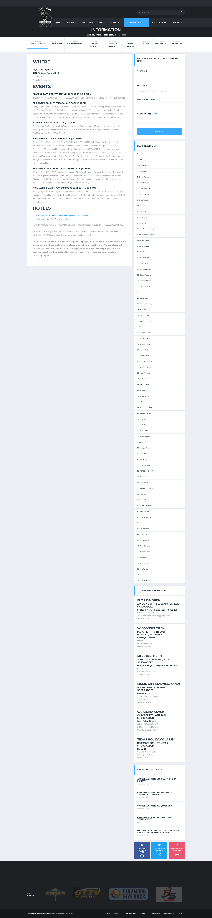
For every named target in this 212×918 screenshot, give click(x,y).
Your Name (142, 71)
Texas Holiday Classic (156, 739)
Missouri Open (149, 656)
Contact (177, 22)
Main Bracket (94, 44)
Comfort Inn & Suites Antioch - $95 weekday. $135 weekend (63, 215)
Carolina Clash (150, 711)
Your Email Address (147, 114)
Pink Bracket (130, 44)
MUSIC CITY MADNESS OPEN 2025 (99, 35)
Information (37, 43)
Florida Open (148, 600)
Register (159, 132)
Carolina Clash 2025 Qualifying (155, 806)
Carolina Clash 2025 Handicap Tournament (154, 818)
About (70, 22)
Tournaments (135, 22)
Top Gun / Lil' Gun (92, 22)
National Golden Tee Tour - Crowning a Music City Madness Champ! (158, 831)
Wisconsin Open (151, 628)
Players (115, 22)
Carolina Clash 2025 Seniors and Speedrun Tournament (155, 793)
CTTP (146, 43)
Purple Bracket (113, 44)
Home (57, 22)
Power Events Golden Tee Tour (39, 913)
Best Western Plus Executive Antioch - (54, 219)
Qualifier (56, 43)
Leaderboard (75, 43)
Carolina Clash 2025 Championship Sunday (156, 780)
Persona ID (142, 85)
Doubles (177, 43)
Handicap (161, 43)
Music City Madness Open (158, 684)
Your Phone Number (147, 100)
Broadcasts (158, 22)
